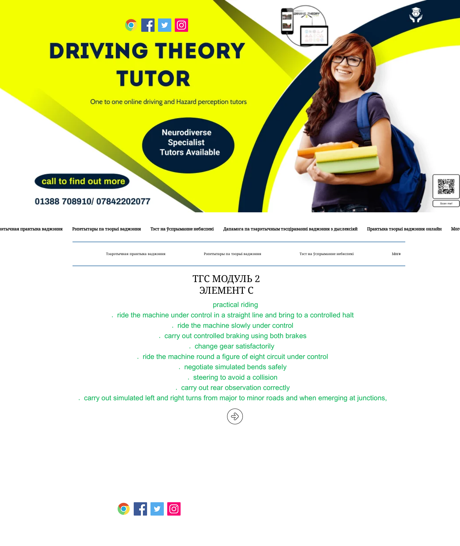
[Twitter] (164, 25)
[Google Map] (131, 25)
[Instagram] (181, 25)
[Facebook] (148, 25)
